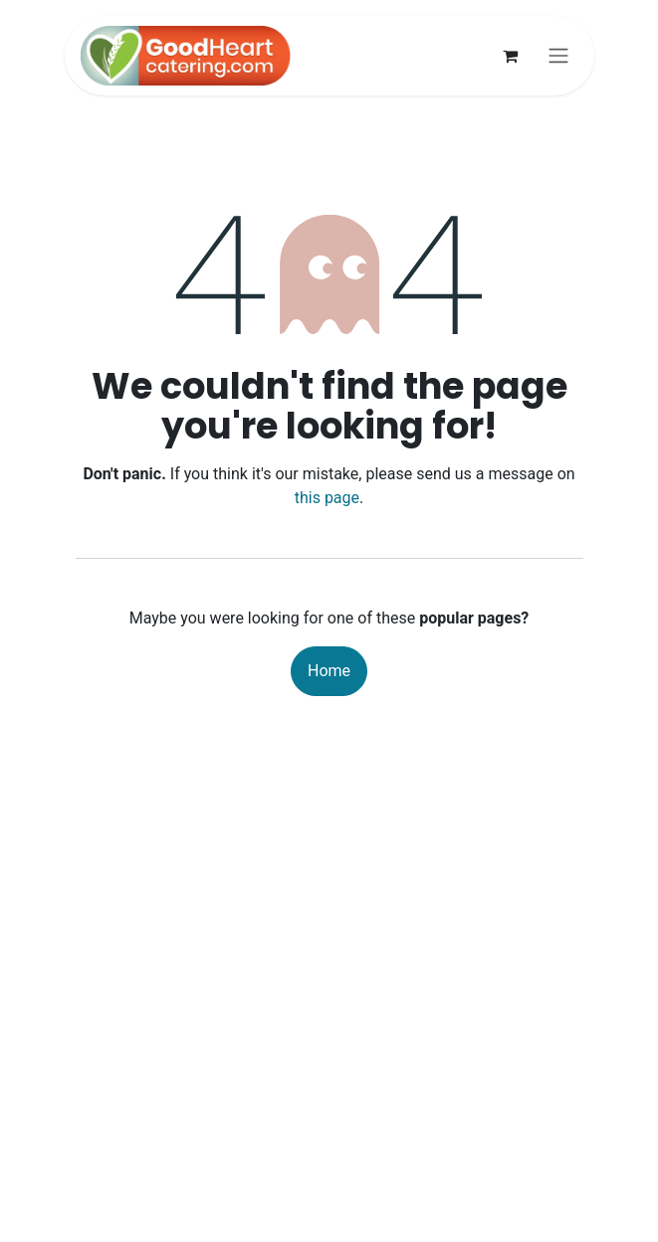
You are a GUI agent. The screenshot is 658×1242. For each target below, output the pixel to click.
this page (327, 497)
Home (329, 670)
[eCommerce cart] (511, 56)
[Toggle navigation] (558, 56)
